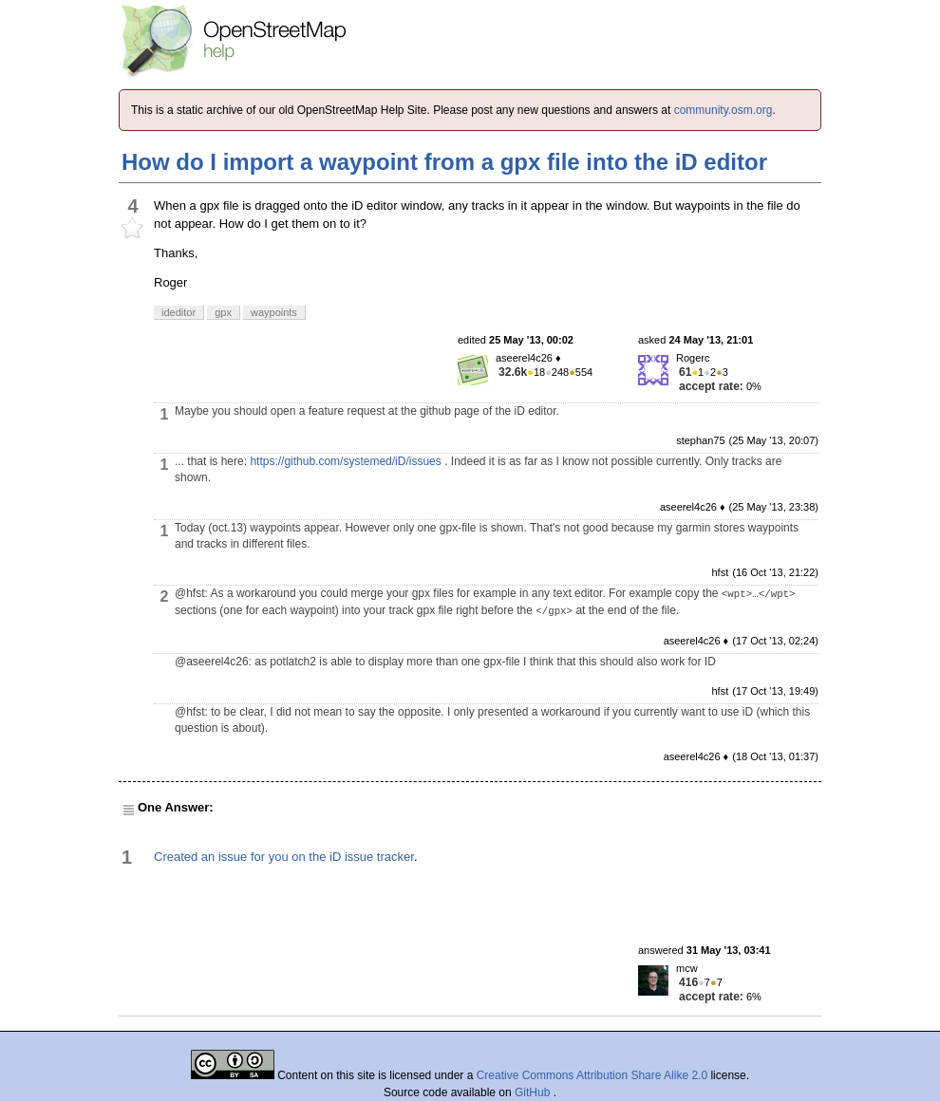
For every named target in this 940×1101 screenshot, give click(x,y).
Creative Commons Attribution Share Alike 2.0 (592, 1075)
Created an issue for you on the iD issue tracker (284, 856)
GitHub (534, 1092)
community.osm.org (723, 110)
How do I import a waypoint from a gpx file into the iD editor (444, 162)
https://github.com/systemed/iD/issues (345, 461)
